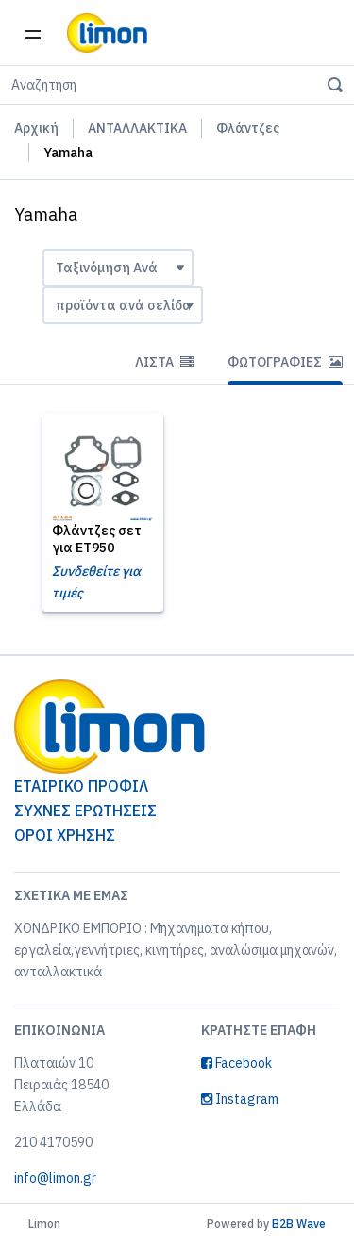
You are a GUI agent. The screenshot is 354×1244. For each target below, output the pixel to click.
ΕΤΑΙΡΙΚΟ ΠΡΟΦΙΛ (81, 786)
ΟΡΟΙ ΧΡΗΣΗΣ (64, 835)
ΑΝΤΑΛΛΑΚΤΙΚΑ (137, 128)
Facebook (236, 1063)
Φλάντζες (247, 128)
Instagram (239, 1098)
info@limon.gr (55, 1178)
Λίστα (164, 361)
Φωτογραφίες (285, 361)
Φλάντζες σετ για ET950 (97, 539)
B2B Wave (299, 1224)
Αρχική (36, 128)
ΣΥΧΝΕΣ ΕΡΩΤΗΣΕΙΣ (85, 810)
